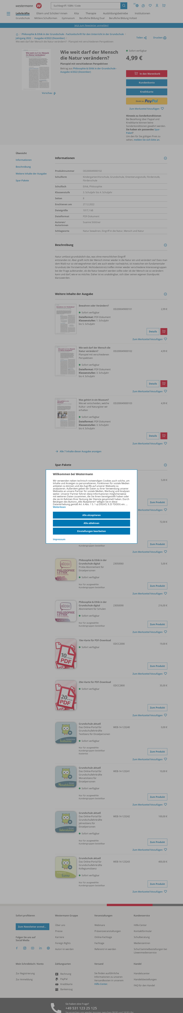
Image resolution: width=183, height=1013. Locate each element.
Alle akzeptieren (91, 515)
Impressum (59, 539)
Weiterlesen (59, 507)
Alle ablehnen (91, 523)
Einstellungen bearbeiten (91, 531)
